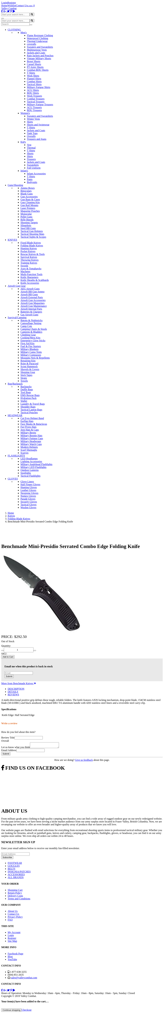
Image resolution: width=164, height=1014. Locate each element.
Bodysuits (32, 182)
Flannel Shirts (34, 78)
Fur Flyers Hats (28, 427)
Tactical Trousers (36, 101)
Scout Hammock (29, 366)
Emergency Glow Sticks (32, 340)
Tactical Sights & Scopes (33, 237)
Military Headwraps (30, 441)
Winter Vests (33, 119)
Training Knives (28, 262)
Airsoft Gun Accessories (32, 300)
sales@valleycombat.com (24, 978)
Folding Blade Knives (31, 245)
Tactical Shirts (34, 84)
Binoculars (26, 190)
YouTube (12, 960)
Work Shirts (33, 75)
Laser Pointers (27, 208)
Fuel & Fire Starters (30, 346)
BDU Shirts (33, 93)
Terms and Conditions (19, 899)
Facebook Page (15, 954)
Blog (10, 957)
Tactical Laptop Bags (31, 409)
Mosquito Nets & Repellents (35, 357)
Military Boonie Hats (31, 435)
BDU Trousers (34, 110)
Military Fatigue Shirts (38, 87)
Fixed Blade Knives (30, 242)
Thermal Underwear (37, 41)
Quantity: (6, 645)
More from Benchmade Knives (18, 683)
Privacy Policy (15, 917)
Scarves (24, 452)
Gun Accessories (29, 196)
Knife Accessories (29, 283)
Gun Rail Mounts (29, 205)
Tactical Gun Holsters (31, 231)
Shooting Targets (29, 222)
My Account (14, 933)
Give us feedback (84, 761)
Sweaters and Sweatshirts (40, 47)
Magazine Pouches (30, 211)
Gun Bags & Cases (30, 199)
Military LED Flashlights (33, 467)
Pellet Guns (26, 216)
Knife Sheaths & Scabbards (34, 280)
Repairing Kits (28, 360)
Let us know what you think (15, 748)
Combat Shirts (34, 81)
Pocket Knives (27, 251)
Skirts (30, 121)
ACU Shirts (33, 90)
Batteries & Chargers (31, 311)
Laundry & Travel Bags (32, 403)
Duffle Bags (26, 389)
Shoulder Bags (28, 406)
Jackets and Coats (36, 52)
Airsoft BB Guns (29, 294)
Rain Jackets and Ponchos (40, 55)
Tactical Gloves (28, 504)
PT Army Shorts (35, 67)
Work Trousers (34, 96)
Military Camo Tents (31, 352)
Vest (29, 144)
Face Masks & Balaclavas (33, 424)
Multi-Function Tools (31, 274)
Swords (24, 265)
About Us (13, 912)
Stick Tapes (26, 375)
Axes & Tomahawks (30, 268)
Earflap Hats (26, 421)
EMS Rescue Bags (30, 395)
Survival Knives (28, 257)
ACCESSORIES (16, 875)
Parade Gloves (27, 498)
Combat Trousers (36, 98)
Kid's (23, 142)
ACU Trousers (34, 107)
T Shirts (31, 72)
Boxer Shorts (33, 61)
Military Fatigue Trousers (40, 104)
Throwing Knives (29, 260)
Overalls (31, 136)
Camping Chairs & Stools (33, 329)
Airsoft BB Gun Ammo (32, 291)
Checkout (26, 1011)
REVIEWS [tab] (13, 694)
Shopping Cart (15, 891)
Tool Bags (25, 392)
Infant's (24, 170)
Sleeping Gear (27, 372)
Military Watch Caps (31, 444)
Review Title (7, 737)
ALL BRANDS (16, 878)
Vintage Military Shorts (39, 58)
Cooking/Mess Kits (30, 337)
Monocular (26, 214)
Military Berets (28, 432)
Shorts (30, 153)
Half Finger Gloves (30, 484)
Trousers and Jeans (36, 139)
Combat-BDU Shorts (38, 70)
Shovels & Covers (29, 369)
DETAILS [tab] (13, 691)
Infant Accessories (36, 173)
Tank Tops (32, 133)
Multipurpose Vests (37, 49)
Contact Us (22, 5)
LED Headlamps (29, 458)
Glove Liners (27, 481)
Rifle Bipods (26, 219)
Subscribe (7, 858)
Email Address (8, 751)
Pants (30, 179)
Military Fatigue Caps (31, 438)
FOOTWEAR (15, 864)
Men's (23, 32)
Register (11, 2)
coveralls (31, 44)
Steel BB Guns (28, 228)
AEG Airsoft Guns (30, 288)
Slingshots (25, 225)
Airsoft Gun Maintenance (33, 306)
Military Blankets (29, 349)
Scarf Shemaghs (28, 450)
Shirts (30, 156)
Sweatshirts (33, 165)
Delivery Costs (15, 896)
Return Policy (15, 893)
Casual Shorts (34, 64)
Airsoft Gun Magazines (32, 303)
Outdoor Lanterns (29, 470)
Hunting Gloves (28, 487)
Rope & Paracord (29, 363)
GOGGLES (14, 866)
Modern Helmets (29, 447)
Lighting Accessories (31, 461)
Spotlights (25, 473)
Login (4, 2)
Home (4, 5)
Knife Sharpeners (29, 277)
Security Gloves (28, 501)
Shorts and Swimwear (38, 124)
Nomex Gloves (28, 496)
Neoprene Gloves (29, 493)
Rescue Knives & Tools (32, 254)
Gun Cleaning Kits (30, 202)
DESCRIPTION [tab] (16, 688)
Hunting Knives (28, 248)
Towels (24, 380)
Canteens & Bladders (31, 332)
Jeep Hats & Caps (29, 429)
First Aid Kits (27, 343)
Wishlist (12, 5)
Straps (23, 378)
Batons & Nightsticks (31, 320)
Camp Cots (26, 326)
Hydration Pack (28, 398)
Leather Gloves (28, 490)
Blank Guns (26, 193)
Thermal (31, 147)
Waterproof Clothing (37, 38)
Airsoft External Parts (31, 297)
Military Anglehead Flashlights (36, 464)
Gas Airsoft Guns (29, 314)
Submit (9, 676)
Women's (25, 113)
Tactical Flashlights (30, 475)
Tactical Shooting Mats (32, 234)
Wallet (23, 401)
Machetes (25, 271)
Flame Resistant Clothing (40, 35)
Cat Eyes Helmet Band (32, 418)
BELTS (11, 869)
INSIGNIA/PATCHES (19, 872)
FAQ (10, 920)
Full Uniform (34, 167)
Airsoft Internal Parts (31, 309)
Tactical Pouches (29, 412)
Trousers (31, 159)
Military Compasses (30, 355)
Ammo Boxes (27, 188)
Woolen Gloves (28, 507)
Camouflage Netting (30, 323)
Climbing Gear (28, 334)
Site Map (12, 942)
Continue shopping (11, 1011)
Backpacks (26, 386)
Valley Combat (9, 8)
